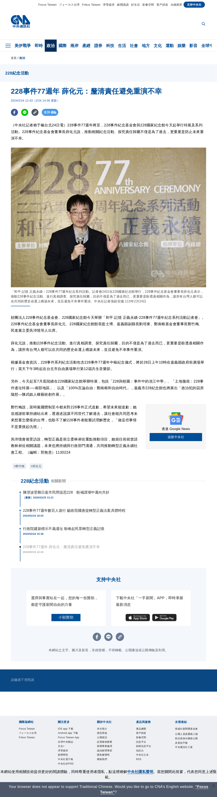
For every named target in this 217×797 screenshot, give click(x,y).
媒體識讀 (123, 4)
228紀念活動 (35, 481)
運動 (170, 45)
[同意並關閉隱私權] (213, 771)
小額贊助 (65, 617)
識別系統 (104, 735)
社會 (134, 45)
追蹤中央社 (176, 437)
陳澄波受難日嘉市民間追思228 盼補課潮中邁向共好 (66, 492)
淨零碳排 (109, 4)
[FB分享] (14, 112)
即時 (39, 45)
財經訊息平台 (147, 751)
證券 (98, 45)
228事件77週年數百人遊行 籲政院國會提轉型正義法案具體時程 (74, 511)
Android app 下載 (68, 737)
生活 (122, 45)
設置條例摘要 (108, 746)
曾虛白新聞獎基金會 (186, 732)
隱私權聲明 (106, 762)
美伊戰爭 (23, 45)
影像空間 (148, 4)
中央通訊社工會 (186, 765)
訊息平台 (143, 746)
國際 (62, 45)
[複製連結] (35, 112)
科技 (110, 45)
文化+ (63, 762)
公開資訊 (104, 740)
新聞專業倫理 (108, 751)
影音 (193, 45)
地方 (146, 45)
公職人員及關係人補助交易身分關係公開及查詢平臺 (186, 748)
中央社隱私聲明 (140, 772)
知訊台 (141, 757)
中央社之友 (145, 762)
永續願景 (176, 4)
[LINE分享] (24, 112)
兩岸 (74, 45)
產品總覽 (143, 729)
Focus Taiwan (47, 4)
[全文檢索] (204, 24)
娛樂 (181, 45)
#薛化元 (36, 466)
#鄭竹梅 (19, 466)
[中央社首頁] (20, 22)
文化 (158, 45)
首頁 (14, 58)
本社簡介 (104, 729)
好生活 (135, 4)
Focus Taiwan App (67, 748)
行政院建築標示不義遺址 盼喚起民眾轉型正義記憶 (63, 529)
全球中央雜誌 (69, 757)
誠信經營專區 (108, 757)
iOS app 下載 (69, 729)
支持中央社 (194, 4)
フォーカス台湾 (69, 4)
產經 (86, 45)
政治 (51, 45)
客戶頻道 (162, 4)
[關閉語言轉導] (213, 786)
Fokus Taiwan (91, 4)
